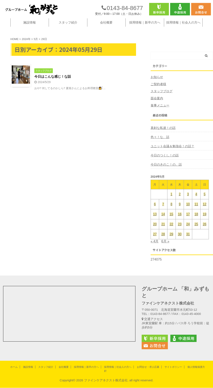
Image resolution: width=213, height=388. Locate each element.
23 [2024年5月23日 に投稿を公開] (180, 230)
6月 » (165, 247)
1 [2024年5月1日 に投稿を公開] (171, 200)
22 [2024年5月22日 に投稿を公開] (171, 230)
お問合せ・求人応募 (148, 367)
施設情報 (29, 28)
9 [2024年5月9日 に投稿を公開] (180, 210)
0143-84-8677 (122, 11)
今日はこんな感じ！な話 (52, 82)
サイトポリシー (173, 367)
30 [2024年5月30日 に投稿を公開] (180, 240)
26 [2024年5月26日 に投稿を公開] (204, 230)
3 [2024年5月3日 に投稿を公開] (188, 200)
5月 (36, 44)
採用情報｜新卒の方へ (144, 28)
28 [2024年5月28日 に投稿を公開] (163, 240)
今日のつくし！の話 (164, 161)
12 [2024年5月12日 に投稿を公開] (204, 210)
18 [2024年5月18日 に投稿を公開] (196, 220)
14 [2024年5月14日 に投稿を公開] (163, 220)
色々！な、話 (159, 143)
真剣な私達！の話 (162, 133)
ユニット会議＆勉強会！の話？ (171, 152)
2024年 (26, 44)
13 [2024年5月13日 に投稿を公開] (155, 220)
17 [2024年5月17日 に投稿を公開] (188, 220)
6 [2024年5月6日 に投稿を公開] (155, 210)
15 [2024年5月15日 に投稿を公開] (171, 220)
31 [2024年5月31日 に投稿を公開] (188, 240)
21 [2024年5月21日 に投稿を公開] (163, 230)
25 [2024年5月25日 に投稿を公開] (196, 230)
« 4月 (155, 247)
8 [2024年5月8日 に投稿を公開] (171, 210)
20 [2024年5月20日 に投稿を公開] (155, 230)
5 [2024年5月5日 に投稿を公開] (204, 200)
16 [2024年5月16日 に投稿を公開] (180, 220)
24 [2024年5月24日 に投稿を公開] (188, 230)
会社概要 (106, 28)
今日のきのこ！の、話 (165, 170)
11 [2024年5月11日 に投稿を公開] (196, 210)
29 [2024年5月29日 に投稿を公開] (171, 240)
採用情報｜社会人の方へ (183, 28)
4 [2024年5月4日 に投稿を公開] (196, 200)
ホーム (14, 367)
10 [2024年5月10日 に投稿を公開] (188, 210)
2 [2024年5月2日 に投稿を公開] (180, 200)
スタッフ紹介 (68, 28)
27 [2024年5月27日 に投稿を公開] (155, 240)
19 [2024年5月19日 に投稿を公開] (204, 220)
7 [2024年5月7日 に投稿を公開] (163, 210)
